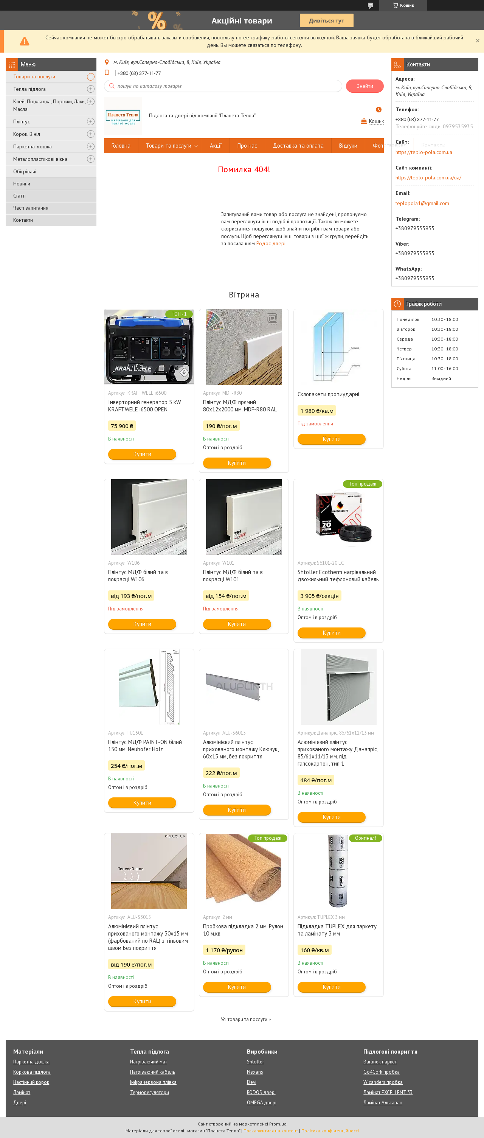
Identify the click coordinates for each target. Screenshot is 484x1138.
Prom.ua (278, 1124)
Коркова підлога (32, 1072)
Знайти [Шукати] (365, 86)
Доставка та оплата (298, 145)
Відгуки (348, 145)
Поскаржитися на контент (271, 1130)
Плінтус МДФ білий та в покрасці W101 (233, 575)
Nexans (255, 1072)
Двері (19, 1102)
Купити (142, 454)
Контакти (23, 219)
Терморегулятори (149, 1092)
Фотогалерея (389, 145)
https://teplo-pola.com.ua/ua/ (428, 177)
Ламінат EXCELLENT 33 (388, 1092)
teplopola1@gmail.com (422, 203)
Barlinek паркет (380, 1062)
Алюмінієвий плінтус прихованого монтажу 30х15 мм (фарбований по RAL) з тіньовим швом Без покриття (148, 937)
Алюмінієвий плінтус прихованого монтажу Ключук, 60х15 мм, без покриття (240, 749)
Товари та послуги (34, 76)
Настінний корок (31, 1082)
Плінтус (21, 121)
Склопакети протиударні (328, 394)
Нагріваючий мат (148, 1062)
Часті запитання (30, 207)
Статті (19, 195)
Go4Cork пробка (381, 1072)
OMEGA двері (261, 1102)
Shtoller (255, 1062)
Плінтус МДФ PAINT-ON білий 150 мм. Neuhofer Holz (145, 745)
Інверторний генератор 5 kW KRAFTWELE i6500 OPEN (144, 406)
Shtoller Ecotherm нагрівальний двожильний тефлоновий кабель (338, 575)
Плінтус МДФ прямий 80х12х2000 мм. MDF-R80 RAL (240, 406)
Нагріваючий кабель (152, 1072)
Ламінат (21, 1092)
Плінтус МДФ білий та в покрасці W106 (138, 575)
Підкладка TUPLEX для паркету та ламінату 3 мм (337, 930)
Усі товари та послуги (244, 1019)
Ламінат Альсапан (382, 1102)
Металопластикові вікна (40, 159)
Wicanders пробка (383, 1082)
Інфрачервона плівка (153, 1082)
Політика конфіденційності (330, 1130)
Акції (216, 145)
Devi (251, 1082)
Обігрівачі (24, 171)
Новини (21, 183)
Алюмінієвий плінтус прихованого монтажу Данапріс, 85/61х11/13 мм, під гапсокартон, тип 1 (338, 752)
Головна (121, 145)
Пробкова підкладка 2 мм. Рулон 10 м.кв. (243, 930)
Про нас (247, 145)
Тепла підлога (29, 89)
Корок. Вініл (26, 134)
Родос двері (270, 243)
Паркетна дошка (32, 146)
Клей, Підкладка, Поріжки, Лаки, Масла (49, 105)
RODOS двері (261, 1092)
